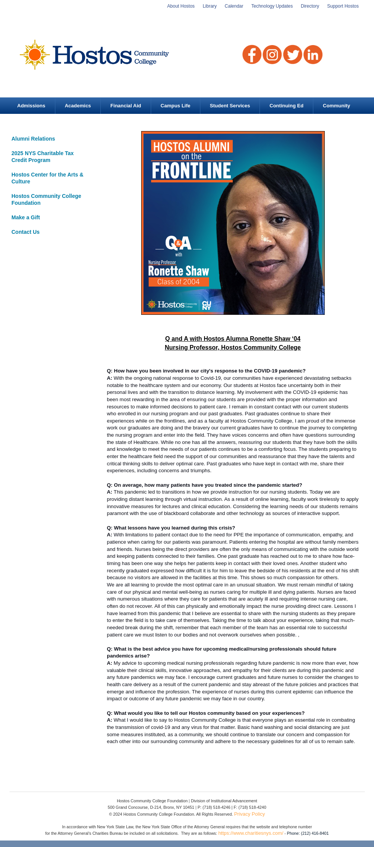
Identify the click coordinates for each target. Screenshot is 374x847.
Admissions (31, 106)
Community (336, 106)
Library (210, 6)
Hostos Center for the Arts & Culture (47, 178)
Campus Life (175, 106)
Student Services (230, 106)
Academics (78, 106)
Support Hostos (343, 6)
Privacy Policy (249, 814)
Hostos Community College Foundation (46, 199)
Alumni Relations (33, 139)
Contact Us (25, 232)
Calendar (234, 6)
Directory (310, 6)
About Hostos (181, 6)
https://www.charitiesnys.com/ (251, 833)
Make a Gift (25, 217)
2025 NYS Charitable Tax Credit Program (42, 156)
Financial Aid (125, 106)
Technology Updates (272, 6)
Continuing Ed (286, 106)
